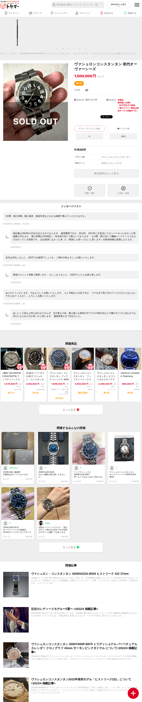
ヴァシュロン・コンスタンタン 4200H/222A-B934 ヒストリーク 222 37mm (80, 573)
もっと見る (71, 547)
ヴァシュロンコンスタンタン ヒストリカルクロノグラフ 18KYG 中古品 (106, 376)
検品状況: (112, 100)
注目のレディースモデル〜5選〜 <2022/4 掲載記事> (64, 609)
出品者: (77, 90)
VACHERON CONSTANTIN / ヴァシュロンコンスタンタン (45, 53)
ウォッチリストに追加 (90, 128)
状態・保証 (90, 193)
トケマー (13, 53)
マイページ (82, 13)
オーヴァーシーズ (80, 53)
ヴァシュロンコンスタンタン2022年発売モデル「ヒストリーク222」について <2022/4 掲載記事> (81, 681)
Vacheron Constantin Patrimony (130, 374)
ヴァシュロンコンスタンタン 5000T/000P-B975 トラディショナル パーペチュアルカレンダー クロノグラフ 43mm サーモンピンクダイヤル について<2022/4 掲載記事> (84, 648)
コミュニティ (59, 13)
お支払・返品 (123, 193)
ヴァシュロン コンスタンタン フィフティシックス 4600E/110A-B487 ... (59, 376)
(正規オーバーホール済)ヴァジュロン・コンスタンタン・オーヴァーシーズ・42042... (35, 376)
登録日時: (80, 100)
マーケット (11, 13)
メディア (35, 13)
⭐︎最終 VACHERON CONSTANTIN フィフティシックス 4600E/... (11, 376)
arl (86, 90)
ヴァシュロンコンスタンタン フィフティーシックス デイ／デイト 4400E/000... (82, 376)
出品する (106, 13)
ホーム (3, 53)
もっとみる (71, 409)
